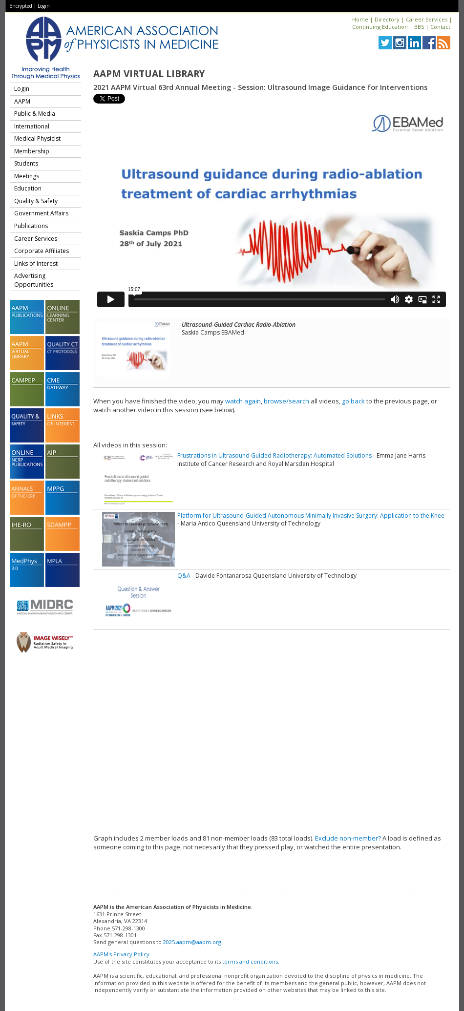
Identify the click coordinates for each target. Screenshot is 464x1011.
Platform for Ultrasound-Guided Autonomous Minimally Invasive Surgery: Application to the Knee (310, 515)
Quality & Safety (36, 201)
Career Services (426, 19)
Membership (31, 151)
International (31, 126)
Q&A (183, 575)
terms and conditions (250, 961)
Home (360, 19)
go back (353, 401)
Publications (31, 226)
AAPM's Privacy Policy (121, 954)
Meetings (26, 176)
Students (26, 163)
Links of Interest (36, 263)
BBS (419, 26)
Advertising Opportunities (33, 280)
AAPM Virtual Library (149, 73)
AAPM (22, 101)
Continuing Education (380, 26)
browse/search (286, 401)
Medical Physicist (37, 138)
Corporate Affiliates (41, 251)
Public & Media (34, 113)
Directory (387, 19)
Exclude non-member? (348, 838)
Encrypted (20, 5)
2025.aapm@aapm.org (192, 942)
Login (44, 5)
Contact (440, 26)
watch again (243, 401)
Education (28, 188)
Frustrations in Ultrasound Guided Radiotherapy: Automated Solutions (274, 455)
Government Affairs (41, 213)
